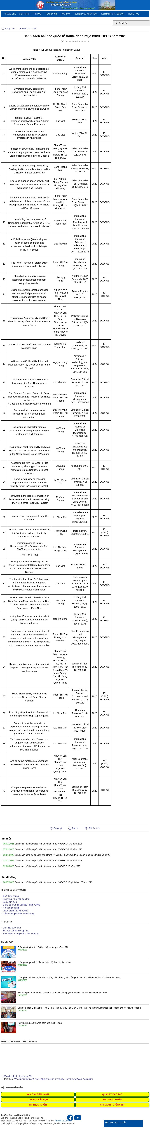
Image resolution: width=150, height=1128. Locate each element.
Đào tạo (66, 14)
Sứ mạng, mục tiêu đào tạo (16, 899)
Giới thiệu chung (11, 896)
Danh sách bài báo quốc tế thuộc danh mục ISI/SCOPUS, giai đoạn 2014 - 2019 (53, 882)
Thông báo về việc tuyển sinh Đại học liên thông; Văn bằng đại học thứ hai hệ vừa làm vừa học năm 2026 (69, 977)
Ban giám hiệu (10, 902)
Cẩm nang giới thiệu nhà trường (18, 913)
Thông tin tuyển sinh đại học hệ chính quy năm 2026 (43, 947)
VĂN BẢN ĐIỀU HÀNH (38, 1094)
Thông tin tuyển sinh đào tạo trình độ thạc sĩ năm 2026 (44, 962)
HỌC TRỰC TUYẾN (112, 1099)
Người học (134, 14)
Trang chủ (10, 14)
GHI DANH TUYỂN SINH (112, 1104)
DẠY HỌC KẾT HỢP (38, 1099)
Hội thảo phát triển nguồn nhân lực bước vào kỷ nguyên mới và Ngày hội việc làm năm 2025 (62, 992)
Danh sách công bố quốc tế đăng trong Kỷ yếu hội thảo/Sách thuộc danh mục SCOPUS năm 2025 (62, 855)
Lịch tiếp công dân (12, 927)
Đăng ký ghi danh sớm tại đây (17, 1076)
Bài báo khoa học (28, 28)
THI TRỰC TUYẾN (38, 1104)
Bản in (73, 828)
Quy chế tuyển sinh (55, 1079)
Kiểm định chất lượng (113, 14)
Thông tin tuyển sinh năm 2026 (30, 1079)
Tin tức (38, 14)
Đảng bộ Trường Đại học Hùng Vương (21, 904)
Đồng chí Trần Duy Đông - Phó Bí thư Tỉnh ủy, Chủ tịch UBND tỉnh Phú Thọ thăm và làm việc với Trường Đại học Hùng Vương (79, 1008)
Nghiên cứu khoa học (86, 14)
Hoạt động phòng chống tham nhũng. (21, 933)
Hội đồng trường (11, 907)
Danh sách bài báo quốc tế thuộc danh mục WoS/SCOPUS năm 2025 (48, 849)
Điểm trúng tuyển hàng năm (79, 1079)
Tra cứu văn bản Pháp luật (15, 930)
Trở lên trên (92, 828)
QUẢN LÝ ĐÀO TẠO (112, 1094)
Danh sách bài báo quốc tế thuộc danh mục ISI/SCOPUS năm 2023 (47, 866)
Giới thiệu (24, 14)
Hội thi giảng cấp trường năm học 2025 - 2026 (40, 1023)
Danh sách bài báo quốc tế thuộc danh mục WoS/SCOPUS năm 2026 (48, 843)
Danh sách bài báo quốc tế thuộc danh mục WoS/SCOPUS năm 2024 (48, 860)
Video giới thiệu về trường (15, 910)
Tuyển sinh (52, 14)
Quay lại (56, 828)
